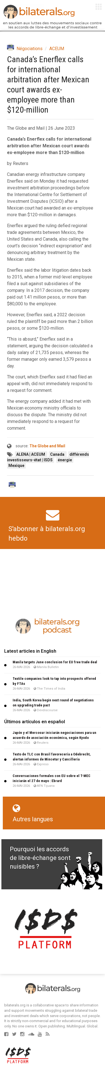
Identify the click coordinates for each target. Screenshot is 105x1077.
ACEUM (56, 48)
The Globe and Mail (47, 446)
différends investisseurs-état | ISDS (48, 457)
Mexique (16, 465)
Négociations (30, 48)
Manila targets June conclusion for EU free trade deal (55, 662)
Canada (57, 454)
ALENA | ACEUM (31, 454)
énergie (65, 460)
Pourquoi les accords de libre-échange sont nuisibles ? (40, 858)
